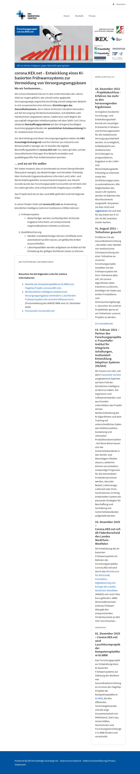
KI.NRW (99, 698)
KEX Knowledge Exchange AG (43, 760)
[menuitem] (66, 16)
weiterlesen (100, 627)
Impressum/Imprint (70, 760)
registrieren (101, 210)
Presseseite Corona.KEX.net (39, 310)
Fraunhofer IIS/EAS (110, 374)
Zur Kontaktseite (104, 323)
